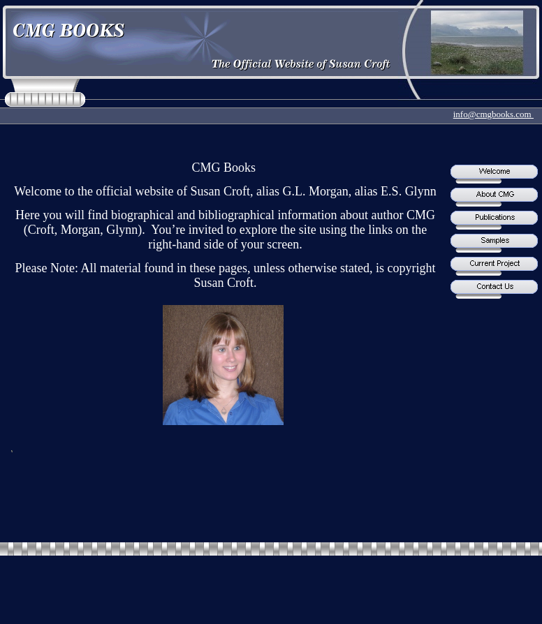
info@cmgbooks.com (493, 114)
